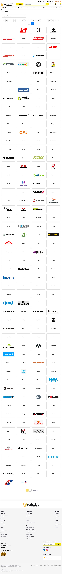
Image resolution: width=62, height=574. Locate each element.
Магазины (28, 515)
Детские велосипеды (30, 7)
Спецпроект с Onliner (30, 536)
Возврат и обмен (29, 534)
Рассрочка (28, 516)
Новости (56, 515)
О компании (57, 513)
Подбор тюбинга (29, 538)
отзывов (49, 558)
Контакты (56, 527)
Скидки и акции (29, 513)
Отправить (58, 544)
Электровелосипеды (4, 534)
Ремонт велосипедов (30, 527)
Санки (2, 532)
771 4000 (40, 1)
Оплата (27, 520)
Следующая (35, 490)
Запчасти (58, 7)
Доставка (28, 518)
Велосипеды (21, 7)
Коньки (2, 529)
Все (32, 23)
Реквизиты (57, 522)
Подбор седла (28, 532)
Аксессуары (52, 7)
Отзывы (56, 518)
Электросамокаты (4, 536)
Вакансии (56, 516)
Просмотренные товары (30, 522)
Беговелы (39, 7)
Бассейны (2, 525)
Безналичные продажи (30, 529)
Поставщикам (57, 525)
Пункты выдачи (3, 543)
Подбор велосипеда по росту (9, 7)
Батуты (2, 527)
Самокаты (45, 7)
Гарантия (27, 525)
